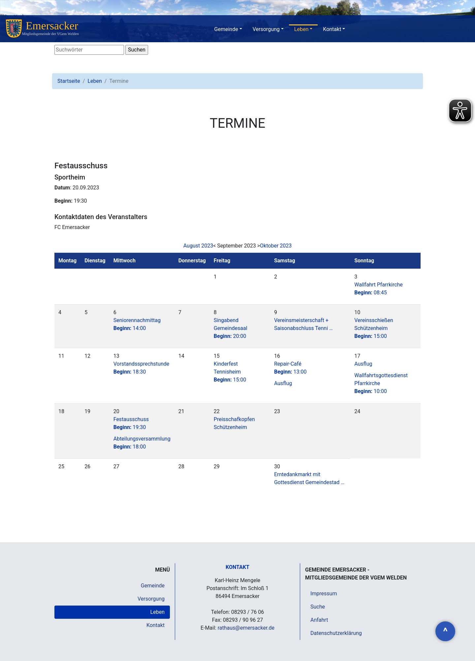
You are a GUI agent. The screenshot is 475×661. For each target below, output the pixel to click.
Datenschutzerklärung (336, 633)
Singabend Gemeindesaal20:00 (230, 328)
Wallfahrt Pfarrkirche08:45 (378, 288)
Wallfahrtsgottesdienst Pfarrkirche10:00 (381, 383)
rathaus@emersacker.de (246, 628)
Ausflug (283, 383)
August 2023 (198, 246)
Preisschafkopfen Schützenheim (234, 423)
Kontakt (332, 29)
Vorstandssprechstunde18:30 (141, 368)
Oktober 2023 (276, 246)
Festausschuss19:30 (131, 423)
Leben (301, 29)
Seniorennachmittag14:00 (137, 324)
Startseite (68, 81)
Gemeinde (226, 29)
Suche (317, 607)
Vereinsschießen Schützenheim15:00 (373, 328)
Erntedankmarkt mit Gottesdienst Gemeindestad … (309, 478)
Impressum (323, 593)
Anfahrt (319, 620)
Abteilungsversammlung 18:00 (142, 443)
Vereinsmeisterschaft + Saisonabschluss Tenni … (303, 324)
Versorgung (266, 29)
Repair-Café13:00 (290, 368)
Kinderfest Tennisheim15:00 (230, 372)
